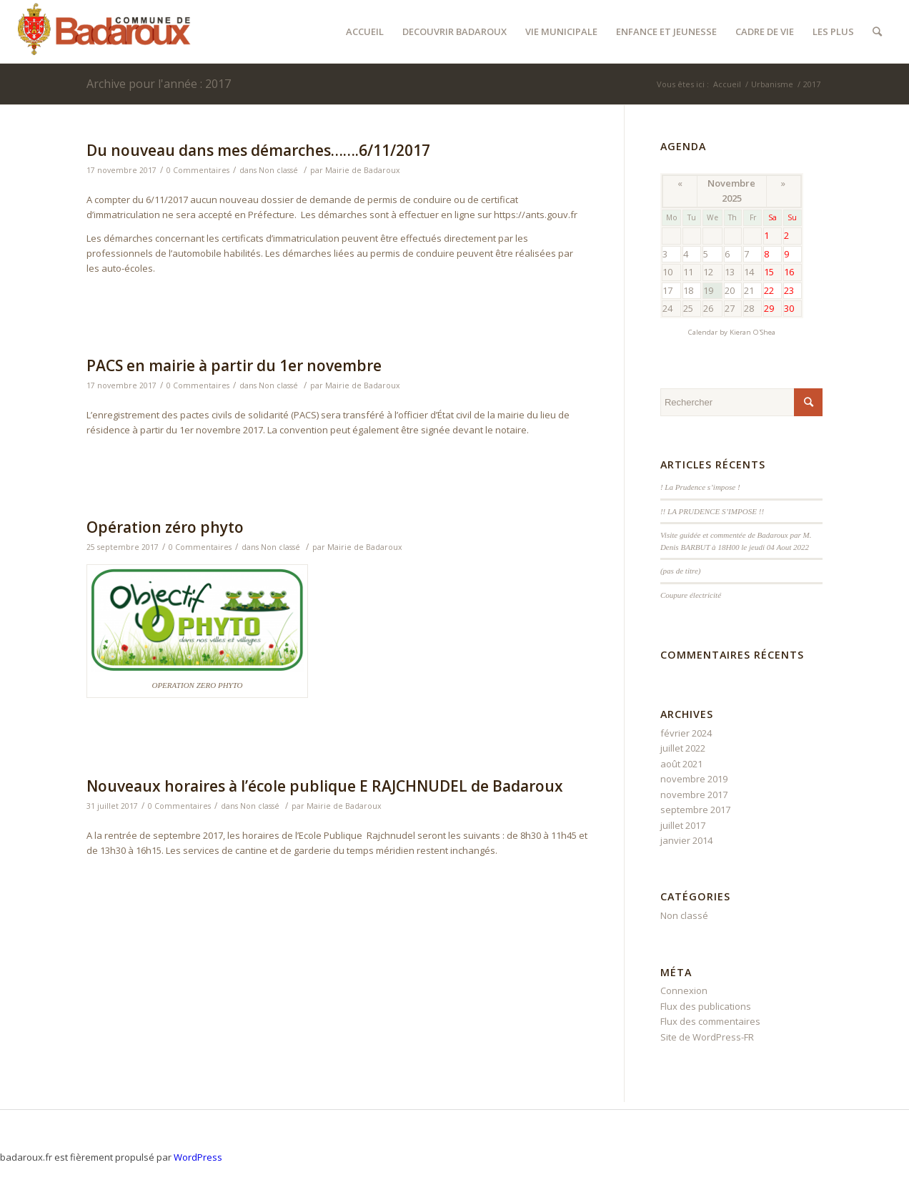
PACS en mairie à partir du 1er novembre (234, 365)
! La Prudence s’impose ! (700, 487)
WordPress (198, 1157)
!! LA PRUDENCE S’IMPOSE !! (712, 511)
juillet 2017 (682, 825)
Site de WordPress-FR (707, 1037)
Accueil (727, 84)
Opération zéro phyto (165, 527)
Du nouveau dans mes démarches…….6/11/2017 (258, 150)
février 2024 (686, 733)
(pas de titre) (680, 570)
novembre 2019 (693, 778)
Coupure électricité (690, 595)
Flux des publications (705, 1006)
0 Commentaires (198, 170)
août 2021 (681, 763)
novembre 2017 (693, 794)
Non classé (278, 170)
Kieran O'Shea (752, 332)
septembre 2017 (695, 809)
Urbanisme (772, 84)
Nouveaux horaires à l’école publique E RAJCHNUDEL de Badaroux (324, 786)
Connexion (683, 990)
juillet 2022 (682, 748)
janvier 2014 (686, 840)
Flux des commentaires (710, 1021)
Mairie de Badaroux (362, 170)
